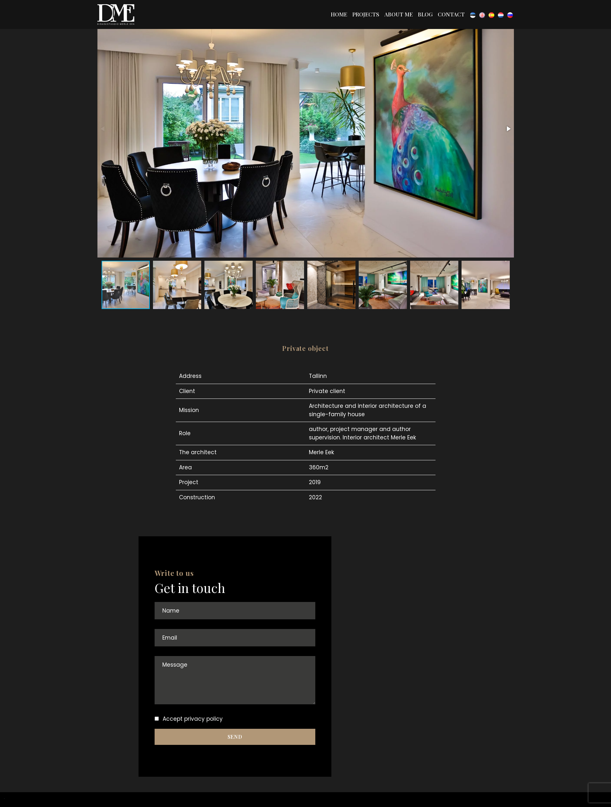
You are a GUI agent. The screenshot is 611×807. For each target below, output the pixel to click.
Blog (425, 14)
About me (398, 14)
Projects (365, 14)
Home (339, 14)
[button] (508, 129)
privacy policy (203, 719)
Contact (451, 14)
